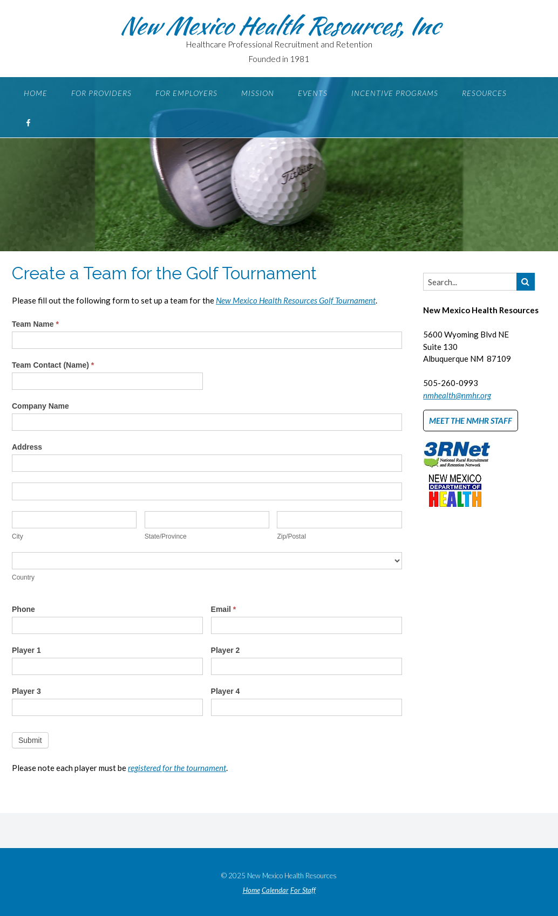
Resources (484, 93)
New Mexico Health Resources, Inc (279, 25)
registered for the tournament (177, 768)
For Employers (186, 93)
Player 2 (225, 650)
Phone (23, 609)
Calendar (275, 890)
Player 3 (26, 691)
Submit (30, 740)
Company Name (40, 406)
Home (35, 93)
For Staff (303, 890)
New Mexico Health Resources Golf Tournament (296, 300)
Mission (257, 93)
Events (313, 93)
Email (223, 609)
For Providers (101, 93)
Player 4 (225, 691)
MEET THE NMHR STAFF (470, 420)
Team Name (35, 324)
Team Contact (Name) (53, 365)
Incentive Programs (394, 93)
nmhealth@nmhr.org (457, 395)
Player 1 (26, 650)
